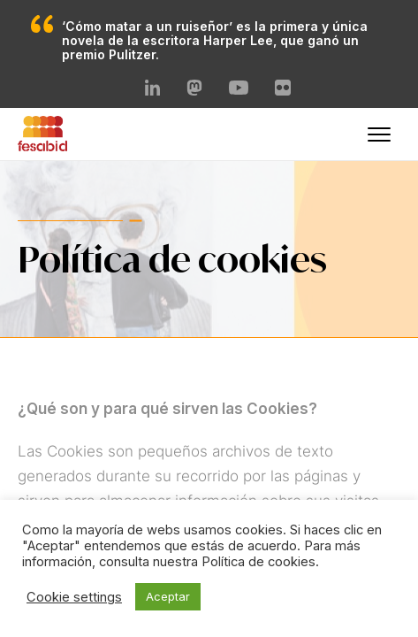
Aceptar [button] (168, 596)
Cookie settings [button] (74, 597)
